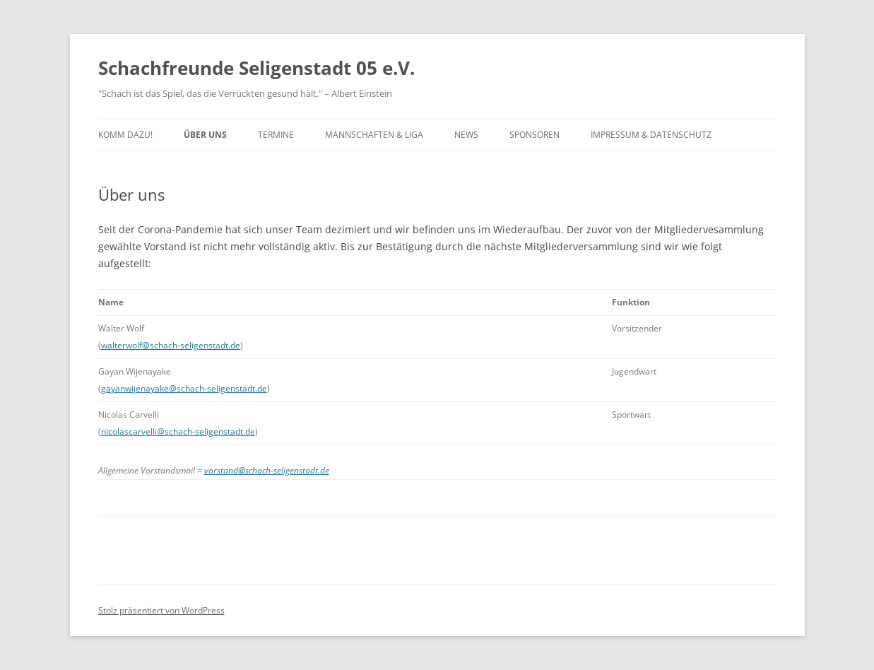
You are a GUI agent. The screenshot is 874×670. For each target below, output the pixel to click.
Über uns (205, 135)
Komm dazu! (125, 135)
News (466, 135)
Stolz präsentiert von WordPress (161, 610)
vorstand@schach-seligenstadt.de (266, 470)
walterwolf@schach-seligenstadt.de (170, 345)
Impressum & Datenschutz (651, 135)
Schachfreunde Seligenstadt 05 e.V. (256, 68)
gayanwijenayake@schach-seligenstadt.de (184, 388)
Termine (276, 135)
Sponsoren (534, 135)
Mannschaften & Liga (374, 135)
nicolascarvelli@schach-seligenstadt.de (178, 431)
